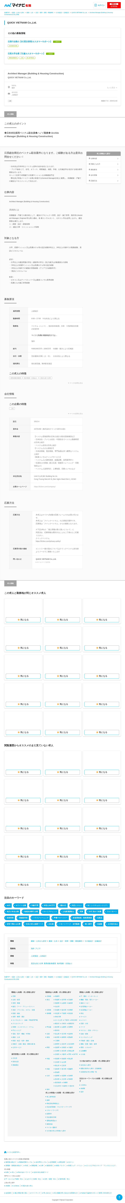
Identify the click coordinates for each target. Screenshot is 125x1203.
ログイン (101, 5)
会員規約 (8, 1193)
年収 (26, 1165)
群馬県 (70, 1010)
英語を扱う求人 (27, 1186)
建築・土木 (30, 12)
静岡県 (64, 1037)
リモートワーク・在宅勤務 (69, 924)
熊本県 (57, 1079)
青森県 (57, 1000)
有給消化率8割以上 (53, 1103)
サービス (84, 1017)
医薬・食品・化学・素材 (21, 1041)
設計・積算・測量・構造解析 (44, 12)
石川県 (64, 1034)
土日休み (84, 1085)
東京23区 (74, 1020)
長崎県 (70, 1076)
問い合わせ (47, 1193)
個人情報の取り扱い (21, 1193)
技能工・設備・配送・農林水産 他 (24, 1044)
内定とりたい (77, 905)
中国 (48, 1059)
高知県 (57, 1072)
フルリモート (112, 912)
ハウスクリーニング (40, 918)
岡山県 (70, 1059)
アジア (37, 948)
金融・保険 (84, 1034)
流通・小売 (84, 1023)
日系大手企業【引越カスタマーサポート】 (26, 54)
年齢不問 (34, 905)
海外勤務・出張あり (64, 963)
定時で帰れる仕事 (13, 924)
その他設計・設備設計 (62, 12)
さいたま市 (58, 1020)
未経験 (99, 924)
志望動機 (53, 1162)
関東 (81, 912)
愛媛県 (70, 1069)
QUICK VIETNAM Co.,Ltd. (79, 12)
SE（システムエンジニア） (98, 905)
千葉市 (67, 1020)
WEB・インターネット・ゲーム (23, 1027)
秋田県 (57, 1003)
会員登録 (114, 5)
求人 (13, 1172)
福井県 (70, 1034)
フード (83, 1027)
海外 (32, 948)
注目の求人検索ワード (34, 924)
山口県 (64, 1062)
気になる (24, 620)
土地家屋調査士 (68, 912)
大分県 (64, 1079)
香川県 (64, 1069)
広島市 (64, 1065)
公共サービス (17, 1047)
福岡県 (57, 1076)
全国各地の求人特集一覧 (89, 1072)
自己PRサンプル (41, 1162)
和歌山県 (71, 1051)
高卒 (82, 1092)
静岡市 (57, 1044)
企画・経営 (16, 1000)
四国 (48, 1069)
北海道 (49, 996)
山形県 (64, 1003)
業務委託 (16, 1065)
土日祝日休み (113, 924)
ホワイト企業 (21, 905)
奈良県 (64, 1051)
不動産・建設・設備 (87, 1041)
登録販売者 (23, 918)
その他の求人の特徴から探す (56, 1131)
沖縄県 (65, 1082)
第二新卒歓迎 (51, 1097)
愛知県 (70, 1037)
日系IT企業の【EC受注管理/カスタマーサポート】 (30, 42)
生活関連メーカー (86, 1010)
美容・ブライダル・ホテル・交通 (24, 1010)
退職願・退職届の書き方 (14, 1165)
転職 (7, 1172)
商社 (82, 1013)
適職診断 (34, 1165)
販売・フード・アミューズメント (24, 1006)
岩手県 (64, 1000)
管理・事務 (16, 1003)
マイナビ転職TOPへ (13, 1152)
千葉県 (64, 1013)
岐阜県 (57, 1037)
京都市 (57, 1054)
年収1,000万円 (49, 905)
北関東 (49, 1010)
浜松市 (64, 1044)
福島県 (70, 1003)
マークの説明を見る (76, 383)
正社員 (51, 924)
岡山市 (57, 1065)
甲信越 (49, 1027)
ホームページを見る (43, 562)
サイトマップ (35, 1193)
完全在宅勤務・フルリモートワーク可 (59, 1107)
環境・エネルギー (86, 1047)
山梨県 (64, 1027)
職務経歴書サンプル (25, 1162)
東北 (48, 1000)
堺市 (69, 1054)
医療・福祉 (16, 1013)
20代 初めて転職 (94, 912)
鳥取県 (57, 1059)
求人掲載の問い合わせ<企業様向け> (66, 1193)
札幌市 (57, 996)
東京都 (70, 1013)
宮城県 (70, 1000)
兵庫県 (57, 1051)
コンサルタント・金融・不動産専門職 (25, 1020)
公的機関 (84, 1051)
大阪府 (70, 1047)
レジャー (84, 1020)
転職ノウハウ (60, 1165)
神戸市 (75, 1054)
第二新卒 (88, 924)
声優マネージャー (61, 918)
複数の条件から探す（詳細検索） (92, 1068)
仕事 (41, 1165)
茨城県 (57, 1010)
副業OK (49, 1114)
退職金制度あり (52, 1120)
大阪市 (64, 1054)
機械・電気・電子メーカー (89, 1000)
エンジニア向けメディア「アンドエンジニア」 (101, 1165)
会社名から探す (86, 1065)
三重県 (57, 1041)
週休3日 (63, 905)
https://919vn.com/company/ (45, 487)
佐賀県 (64, 1076)
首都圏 (49, 1013)
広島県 (57, 1062)
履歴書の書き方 (11, 1162)
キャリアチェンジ (50, 912)
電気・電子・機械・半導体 (21, 1034)
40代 (8, 905)
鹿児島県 (58, 1082)
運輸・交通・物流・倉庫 (89, 1044)
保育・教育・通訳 (18, 1017)
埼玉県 (57, 1013)
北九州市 (58, 1086)
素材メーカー (85, 1003)
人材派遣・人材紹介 (38, 956)
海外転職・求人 (64, 1179)
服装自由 (50, 1124)
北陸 (48, 1034)
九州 (48, 1076)
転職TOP (7, 12)
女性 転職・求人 (50, 1179)
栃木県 (64, 1010)
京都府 (64, 1047)
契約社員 (16, 1061)
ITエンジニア (17, 1030)
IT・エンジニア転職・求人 (14, 1179)
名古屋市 (71, 1044)
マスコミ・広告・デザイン (89, 1030)
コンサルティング (86, 1037)
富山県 (57, 1034)
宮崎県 (70, 1079)
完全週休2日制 (51, 1117)
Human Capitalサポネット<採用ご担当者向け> (96, 1193)
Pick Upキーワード (24, 1172)
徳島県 (57, 1069)
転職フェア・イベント (75, 1165)
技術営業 (10, 918)
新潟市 (57, 1030)
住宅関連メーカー (86, 1006)
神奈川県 (58, 1017)
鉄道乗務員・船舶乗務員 (82, 918)
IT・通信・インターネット (89, 996)
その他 (83, 1054)
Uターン (71, 1162)
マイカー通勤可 (52, 1127)
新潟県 (57, 1027)
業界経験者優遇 (50, 963)
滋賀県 (57, 1047)
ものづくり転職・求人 (33, 1179)
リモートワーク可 (52, 1110)
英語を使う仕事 (37, 963)
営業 (14, 996)
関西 (48, 1047)
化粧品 (99, 918)
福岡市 (65, 1086)
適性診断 (62, 1162)
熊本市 (72, 1086)
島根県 (64, 1059)
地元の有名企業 (13, 912)
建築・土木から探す (18, 12)
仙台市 (57, 1006)
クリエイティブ (18, 1023)
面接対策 (50, 1165)
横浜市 (57, 1023)
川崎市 (64, 1023)
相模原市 (71, 1023)
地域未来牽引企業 (31, 912)
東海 (48, 1037)
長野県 (70, 1027)
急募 (48, 1100)
